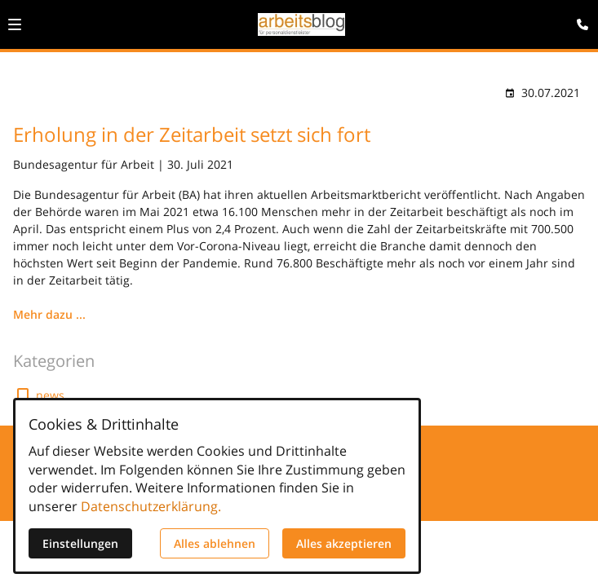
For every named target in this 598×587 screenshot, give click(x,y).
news (50, 395)
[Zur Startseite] (301, 24)
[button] (14, 24)
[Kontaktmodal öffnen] (578, 19)
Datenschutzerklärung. (151, 506)
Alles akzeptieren (344, 543)
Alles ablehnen (214, 543)
